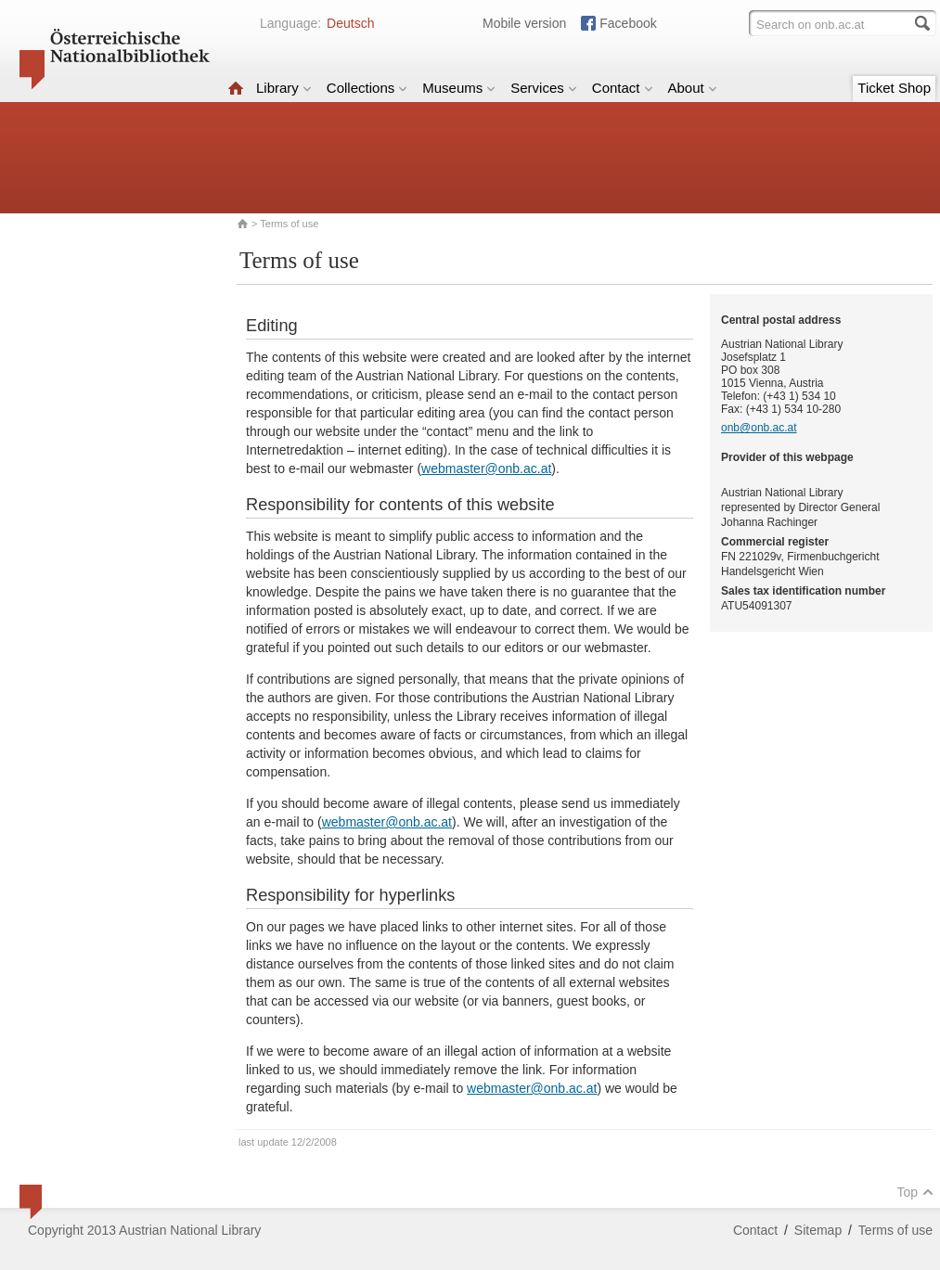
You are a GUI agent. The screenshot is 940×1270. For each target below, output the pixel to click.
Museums (459, 88)
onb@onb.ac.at (759, 427)
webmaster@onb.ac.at (486, 468)
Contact (622, 88)
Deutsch (350, 23)
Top (915, 1192)
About (692, 88)
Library (284, 88)
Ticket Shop (894, 88)
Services (543, 88)
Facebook (627, 23)
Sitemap (818, 1230)
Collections (367, 88)
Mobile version (524, 23)
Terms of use (895, 1230)
